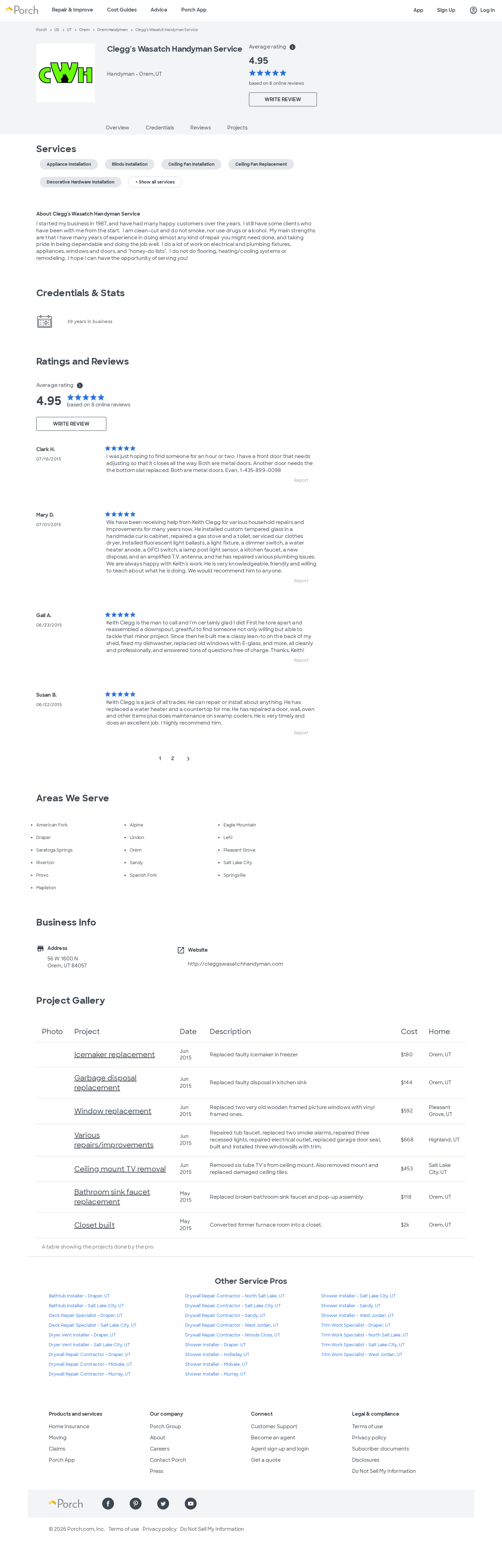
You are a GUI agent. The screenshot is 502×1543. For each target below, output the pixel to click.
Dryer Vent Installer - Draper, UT (82, 1335)
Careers (159, 1449)
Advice (159, 10)
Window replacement (113, 1111)
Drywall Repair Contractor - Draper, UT (90, 1354)
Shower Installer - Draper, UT (215, 1345)
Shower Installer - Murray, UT (215, 1374)
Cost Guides (122, 10)
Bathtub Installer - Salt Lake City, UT (86, 1306)
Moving (58, 1438)
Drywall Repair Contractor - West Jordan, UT (232, 1325)
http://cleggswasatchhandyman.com (235, 964)
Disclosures (365, 1460)
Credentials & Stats (80, 293)
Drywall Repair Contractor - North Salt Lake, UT (235, 1296)
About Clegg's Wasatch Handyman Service (88, 214)
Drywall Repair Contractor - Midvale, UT (90, 1364)
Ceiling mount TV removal (120, 1169)
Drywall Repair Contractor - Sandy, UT (225, 1315)
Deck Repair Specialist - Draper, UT (86, 1315)
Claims (57, 1449)
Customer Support (274, 1426)
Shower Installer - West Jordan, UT (357, 1315)
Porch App (193, 10)
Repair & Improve (72, 10)
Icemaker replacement (114, 1054)
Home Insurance (69, 1426)
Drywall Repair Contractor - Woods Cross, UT (232, 1335)
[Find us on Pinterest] (136, 1504)
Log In (482, 10)
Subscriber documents (380, 1449)
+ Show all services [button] (155, 182)
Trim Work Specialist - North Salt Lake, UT (365, 1335)
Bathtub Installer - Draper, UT (79, 1296)
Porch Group (165, 1426)
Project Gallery (70, 1000)
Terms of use (367, 1426)
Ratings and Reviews (82, 361)
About (157, 1438)
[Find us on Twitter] (163, 1504)
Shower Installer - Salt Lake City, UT (358, 1296)
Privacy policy (369, 1438)
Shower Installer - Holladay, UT (217, 1354)
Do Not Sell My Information (384, 1471)
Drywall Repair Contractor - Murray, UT (90, 1374)
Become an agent (273, 1438)
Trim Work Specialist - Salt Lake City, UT (363, 1345)
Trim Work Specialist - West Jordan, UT (362, 1354)
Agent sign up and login (280, 1449)
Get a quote (266, 1460)
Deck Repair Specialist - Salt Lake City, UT (93, 1325)
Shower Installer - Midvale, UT (216, 1364)
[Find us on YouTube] (191, 1504)
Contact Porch (168, 1460)
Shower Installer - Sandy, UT (351, 1306)
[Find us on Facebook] (108, 1504)
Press (156, 1471)
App (418, 10)
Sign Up (446, 10)
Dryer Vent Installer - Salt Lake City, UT (89, 1345)
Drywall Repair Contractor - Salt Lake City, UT (233, 1306)
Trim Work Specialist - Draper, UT (356, 1325)
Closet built (94, 1225)
